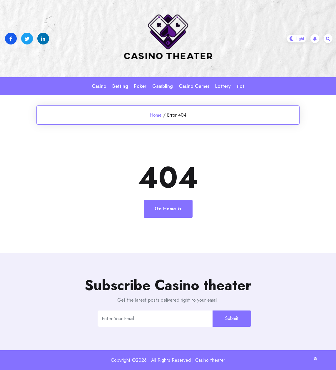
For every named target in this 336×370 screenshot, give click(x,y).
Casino (99, 86)
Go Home (168, 208)
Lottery (223, 86)
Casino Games (194, 86)
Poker (140, 86)
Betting (120, 86)
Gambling (162, 86)
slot (240, 86)
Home (156, 115)
